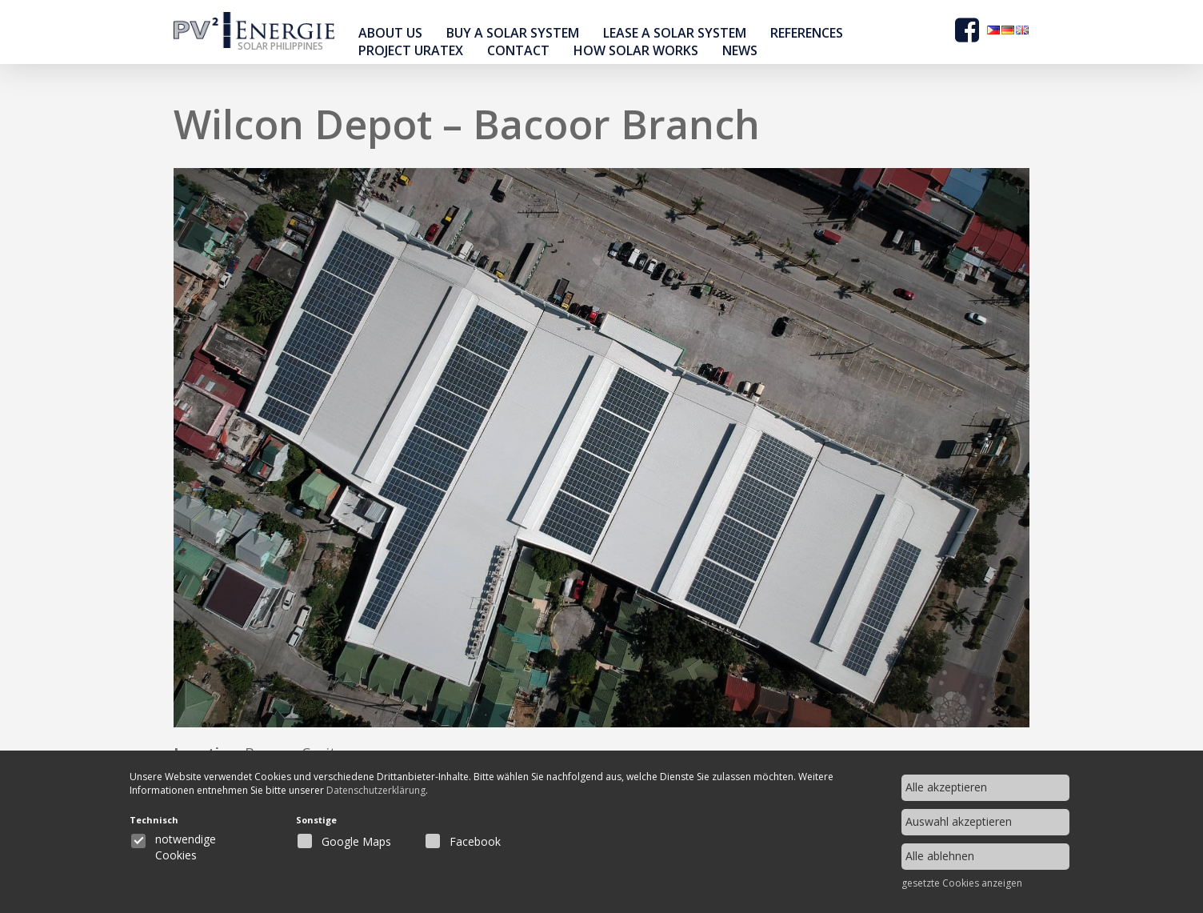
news (739, 50)
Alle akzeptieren (946, 787)
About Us (390, 33)
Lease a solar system (674, 33)
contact (518, 50)
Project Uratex (410, 50)
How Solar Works (636, 50)
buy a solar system (512, 33)
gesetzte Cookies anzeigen (961, 883)
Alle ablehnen (939, 855)
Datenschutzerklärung (391, 791)
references (806, 33)
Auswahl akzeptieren (958, 821)
